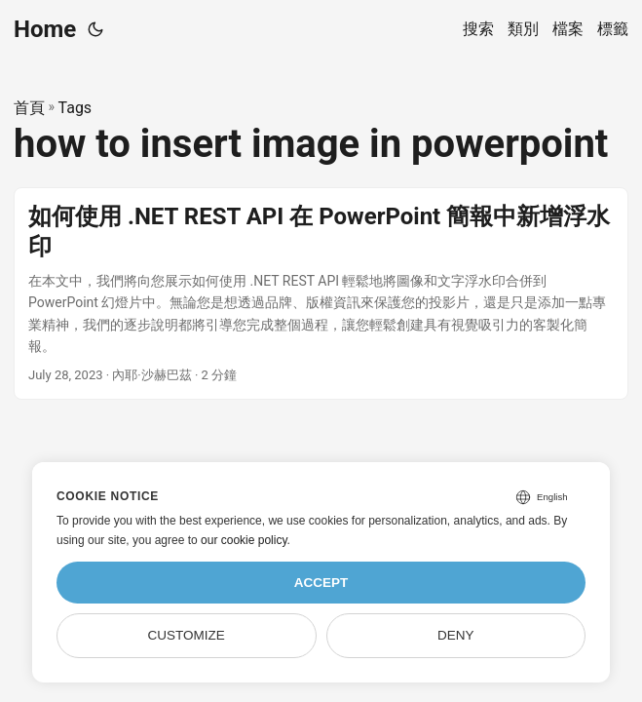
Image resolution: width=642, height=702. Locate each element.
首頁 (29, 107)
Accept (321, 582)
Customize (186, 635)
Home (45, 29)
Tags (75, 107)
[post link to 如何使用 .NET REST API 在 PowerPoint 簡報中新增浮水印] (321, 294)
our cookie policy (244, 540)
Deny (455, 635)
